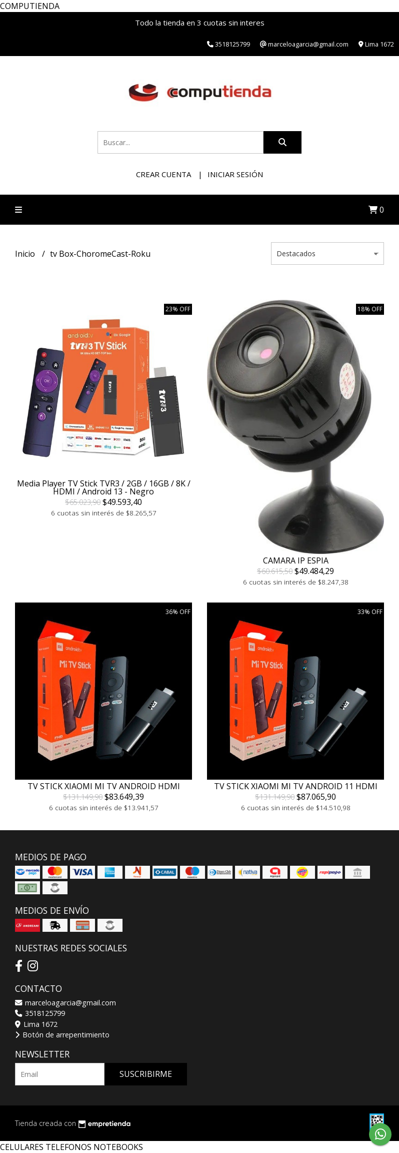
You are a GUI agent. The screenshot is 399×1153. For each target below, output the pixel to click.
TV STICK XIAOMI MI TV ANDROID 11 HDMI (296, 786)
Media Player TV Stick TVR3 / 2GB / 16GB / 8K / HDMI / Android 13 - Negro (103, 487)
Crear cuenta (163, 174)
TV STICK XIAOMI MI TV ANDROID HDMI (104, 786)
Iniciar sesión (235, 174)
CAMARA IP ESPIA (295, 560)
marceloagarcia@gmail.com (65, 1002)
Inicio (26, 253)
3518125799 (40, 1013)
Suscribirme (146, 1073)
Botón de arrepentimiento (62, 1034)
